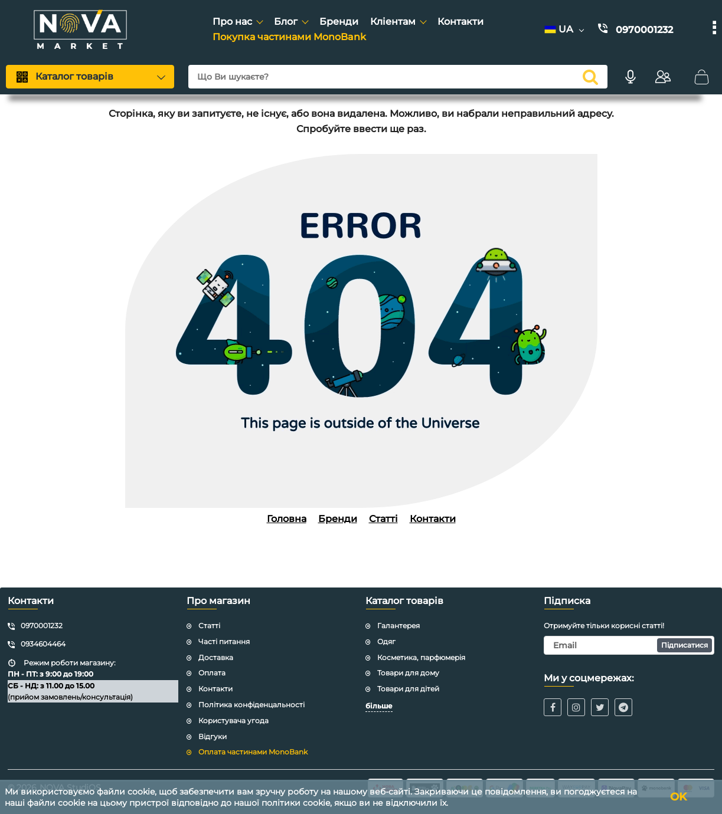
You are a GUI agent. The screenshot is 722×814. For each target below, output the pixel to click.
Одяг (386, 641)
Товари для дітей (408, 688)
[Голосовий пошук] (630, 76)
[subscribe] (629, 645)
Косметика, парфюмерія (421, 657)
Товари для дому (408, 672)
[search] (397, 76)
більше (379, 705)
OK (678, 796)
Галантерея (398, 625)
